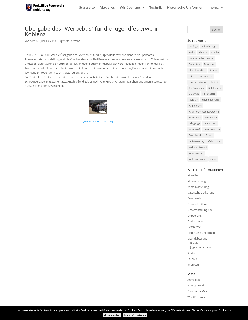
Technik (155, 7)
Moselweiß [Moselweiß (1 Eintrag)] (194, 129)
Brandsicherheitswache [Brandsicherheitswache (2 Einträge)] (201, 58)
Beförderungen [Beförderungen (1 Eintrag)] (209, 46)
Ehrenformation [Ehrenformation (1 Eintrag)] (197, 70)
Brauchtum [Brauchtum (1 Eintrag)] (195, 64)
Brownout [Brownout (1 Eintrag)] (209, 64)
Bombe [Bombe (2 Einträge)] (215, 52)
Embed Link (194, 215)
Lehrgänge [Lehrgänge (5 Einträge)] (194, 123)
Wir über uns (130, 7)
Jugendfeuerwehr (69, 41)
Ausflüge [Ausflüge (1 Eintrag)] (193, 46)
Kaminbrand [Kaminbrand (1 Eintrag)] (195, 105)
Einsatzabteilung (197, 204)
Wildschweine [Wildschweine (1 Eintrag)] (196, 153)
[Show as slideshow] (98, 121)
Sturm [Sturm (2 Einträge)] (209, 135)
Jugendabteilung (197, 238)
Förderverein (195, 221)
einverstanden (112, 315)
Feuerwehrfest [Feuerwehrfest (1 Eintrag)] (205, 76)
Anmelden (193, 279)
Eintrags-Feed (195, 285)
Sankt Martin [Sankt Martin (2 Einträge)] (195, 135)
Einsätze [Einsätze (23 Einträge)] (213, 70)
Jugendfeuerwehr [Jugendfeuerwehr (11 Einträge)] (211, 99)
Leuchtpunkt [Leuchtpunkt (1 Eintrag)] (210, 123)
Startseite (87, 7)
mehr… (214, 7)
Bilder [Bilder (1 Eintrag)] (192, 52)
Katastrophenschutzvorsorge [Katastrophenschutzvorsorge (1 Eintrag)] (204, 111)
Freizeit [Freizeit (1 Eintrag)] (215, 82)
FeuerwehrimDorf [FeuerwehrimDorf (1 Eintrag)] (198, 82)
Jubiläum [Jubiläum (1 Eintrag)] (193, 99)
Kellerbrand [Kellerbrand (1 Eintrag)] (195, 117)
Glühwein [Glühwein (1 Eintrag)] (194, 93)
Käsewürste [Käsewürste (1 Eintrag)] (211, 117)
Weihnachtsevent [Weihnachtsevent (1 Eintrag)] (198, 147)
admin (34, 41)
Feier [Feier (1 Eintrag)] (191, 76)
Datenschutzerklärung (200, 192)
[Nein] (243, 313)
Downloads (194, 198)
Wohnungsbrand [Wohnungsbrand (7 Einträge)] (197, 159)
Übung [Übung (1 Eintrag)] (213, 159)
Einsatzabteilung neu (200, 210)
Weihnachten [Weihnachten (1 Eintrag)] (214, 141)
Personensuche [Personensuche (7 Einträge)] (212, 129)
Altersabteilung (196, 181)
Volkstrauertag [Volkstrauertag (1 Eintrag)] (196, 141)
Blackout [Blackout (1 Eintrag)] (203, 52)
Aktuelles (107, 7)
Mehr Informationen (135, 315)
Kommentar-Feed (198, 291)
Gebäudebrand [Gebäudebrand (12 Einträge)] (197, 88)
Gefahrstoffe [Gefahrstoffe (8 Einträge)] (214, 88)
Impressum (194, 264)
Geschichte (194, 227)
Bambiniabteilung (198, 187)
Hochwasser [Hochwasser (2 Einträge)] (208, 93)
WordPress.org (196, 297)
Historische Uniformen (185, 7)
